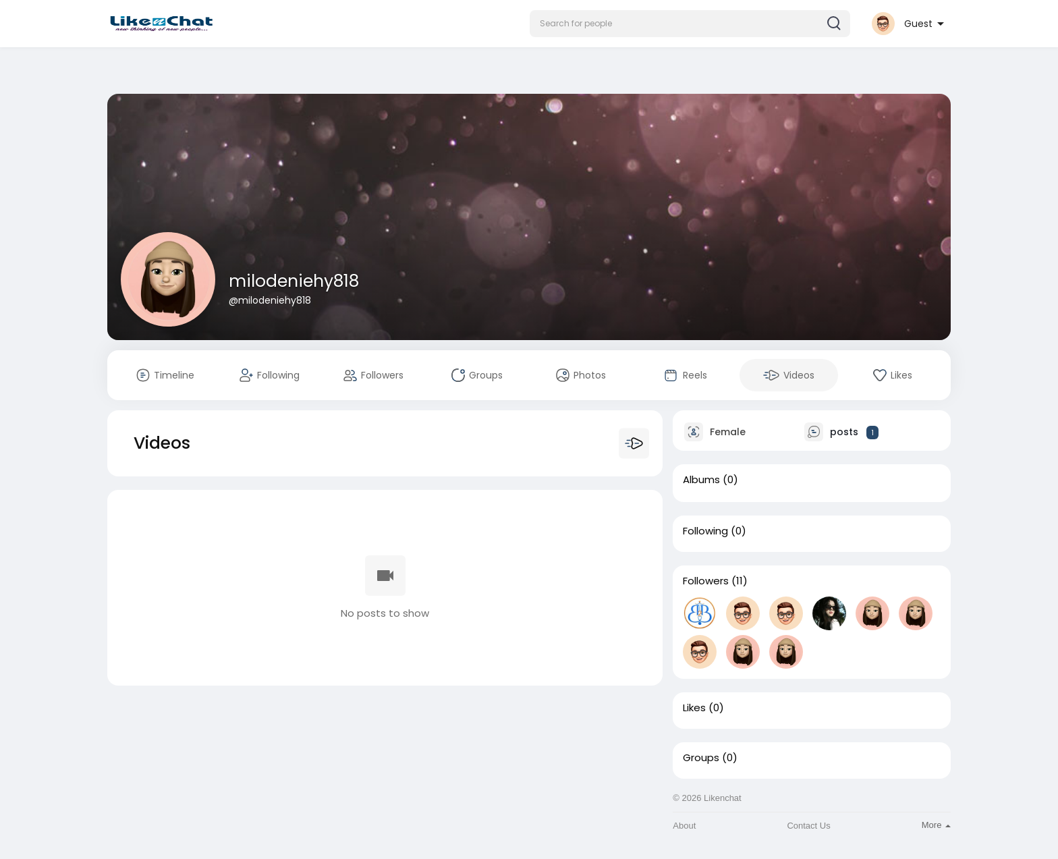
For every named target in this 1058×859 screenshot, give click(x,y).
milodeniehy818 (294, 281)
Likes (694, 707)
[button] (690, 23)
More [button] (936, 825)
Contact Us (808, 825)
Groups (701, 757)
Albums (701, 479)
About (684, 825)
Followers (706, 581)
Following (705, 531)
